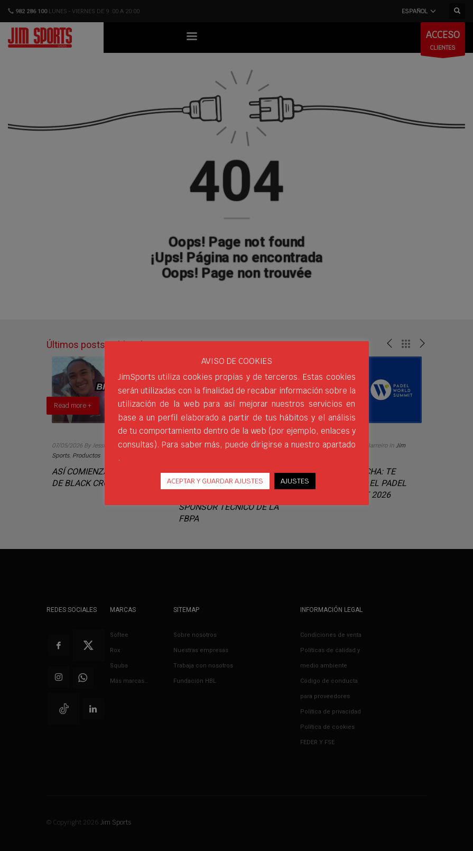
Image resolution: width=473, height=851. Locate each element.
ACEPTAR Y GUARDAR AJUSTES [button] (215, 481)
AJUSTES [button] (295, 481)
